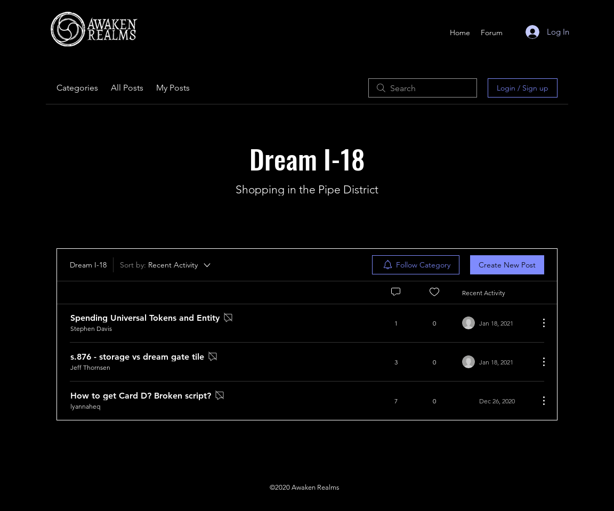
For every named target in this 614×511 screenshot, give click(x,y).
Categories (77, 88)
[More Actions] (538, 323)
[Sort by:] (166, 264)
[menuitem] (415, 264)
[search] (422, 88)
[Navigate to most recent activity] (496, 323)
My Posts (173, 88)
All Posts (127, 88)
